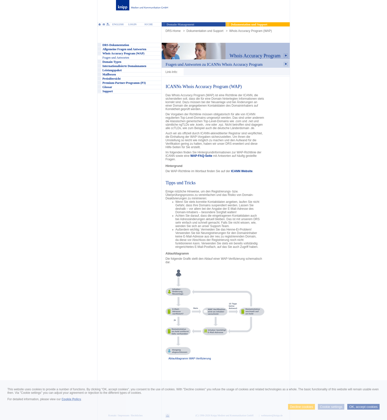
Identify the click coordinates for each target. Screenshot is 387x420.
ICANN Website (241, 171)
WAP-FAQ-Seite (201, 156)
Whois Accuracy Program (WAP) (250, 31)
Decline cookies (301, 407)
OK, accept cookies (363, 407)
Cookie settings (331, 407)
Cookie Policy (71, 399)
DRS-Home (173, 31)
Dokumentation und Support (205, 31)
